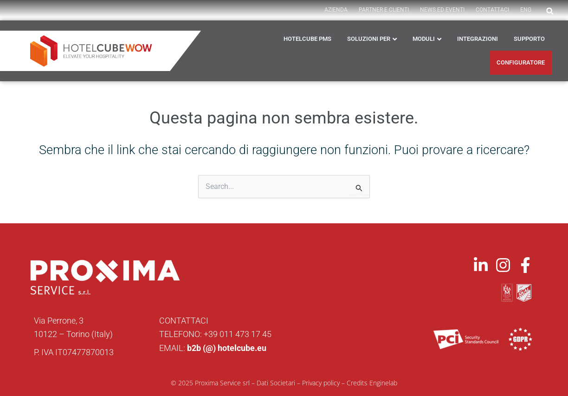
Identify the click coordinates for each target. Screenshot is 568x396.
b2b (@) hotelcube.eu (226, 348)
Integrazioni (477, 38)
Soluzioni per (368, 38)
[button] (549, 11)
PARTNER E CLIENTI (384, 9)
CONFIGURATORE (521, 62)
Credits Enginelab (372, 382)
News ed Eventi (442, 9)
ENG (525, 9)
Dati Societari (276, 382)
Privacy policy (321, 382)
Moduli (424, 38)
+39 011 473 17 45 (237, 334)
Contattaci (492, 9)
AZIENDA (336, 9)
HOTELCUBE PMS (307, 38)
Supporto (529, 38)
